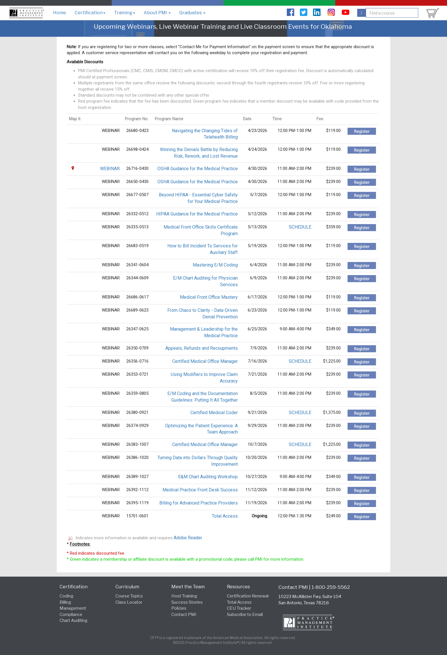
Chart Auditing (74, 620)
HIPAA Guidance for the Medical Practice (197, 214)
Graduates (192, 12)
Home (59, 12)
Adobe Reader (188, 537)
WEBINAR (110, 168)
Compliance (71, 614)
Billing (65, 602)
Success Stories (187, 602)
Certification (90, 12)
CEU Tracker (239, 608)
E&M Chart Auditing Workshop (208, 476)
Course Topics (129, 596)
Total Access (225, 516)
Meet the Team (188, 586)
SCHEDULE (300, 227)
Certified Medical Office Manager (205, 361)
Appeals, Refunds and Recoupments (201, 348)
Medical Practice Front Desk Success (200, 490)
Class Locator (128, 602)
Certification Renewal (248, 596)
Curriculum (127, 586)
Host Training (184, 596)
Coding (67, 596)
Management (73, 608)
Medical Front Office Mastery (209, 297)
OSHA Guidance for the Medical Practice (197, 168)
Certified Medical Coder (214, 412)
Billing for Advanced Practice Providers (198, 503)
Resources (238, 586)
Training (124, 12)
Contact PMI (183, 614)
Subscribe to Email (245, 614)
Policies (178, 608)
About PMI (157, 12)
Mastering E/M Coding (215, 265)
